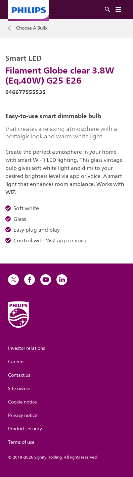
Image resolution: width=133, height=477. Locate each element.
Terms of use (21, 442)
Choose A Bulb (31, 28)
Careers (16, 362)
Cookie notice (22, 402)
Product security (25, 429)
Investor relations (26, 348)
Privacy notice (22, 415)
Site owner (19, 388)
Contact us (19, 375)
